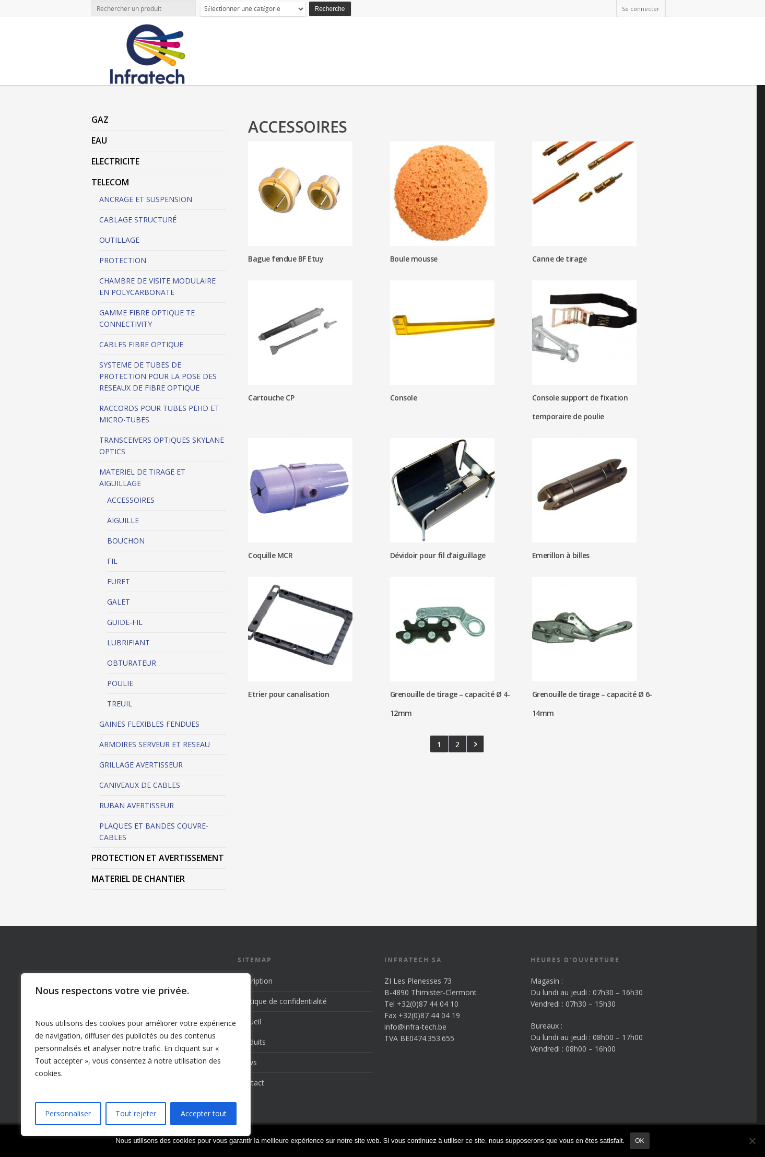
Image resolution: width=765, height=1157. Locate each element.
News (247, 1062)
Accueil (249, 1021)
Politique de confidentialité (282, 1001)
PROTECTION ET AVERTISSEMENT (157, 858)
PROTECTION (122, 260)
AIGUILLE (123, 520)
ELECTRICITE (115, 161)
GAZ (100, 119)
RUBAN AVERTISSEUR (136, 805)
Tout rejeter (135, 1113)
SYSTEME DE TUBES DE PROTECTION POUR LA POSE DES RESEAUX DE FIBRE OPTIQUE (158, 376)
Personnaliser (68, 1113)
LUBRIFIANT (128, 642)
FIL (112, 561)
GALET (118, 602)
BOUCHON (126, 541)
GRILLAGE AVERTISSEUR (141, 765)
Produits (252, 1042)
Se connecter (641, 9)
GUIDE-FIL (125, 622)
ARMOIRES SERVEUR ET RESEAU (154, 744)
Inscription (255, 981)
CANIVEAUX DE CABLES (139, 785)
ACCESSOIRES (131, 500)
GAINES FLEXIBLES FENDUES (149, 724)
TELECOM (110, 182)
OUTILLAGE (119, 240)
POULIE (120, 683)
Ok (639, 1140)
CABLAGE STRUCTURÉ (137, 220)
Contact (251, 1083)
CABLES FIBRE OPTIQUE (141, 344)
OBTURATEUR (131, 663)
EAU (99, 140)
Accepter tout (204, 1113)
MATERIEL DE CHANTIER (138, 878)
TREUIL (119, 704)
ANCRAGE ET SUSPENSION (145, 199)
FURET (118, 581)
